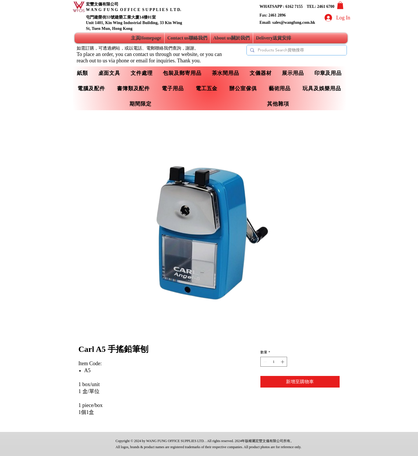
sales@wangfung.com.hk (293, 22)
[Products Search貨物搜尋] (296, 50)
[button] (340, 5)
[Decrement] (264, 361)
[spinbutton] (274, 361)
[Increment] (283, 361)
